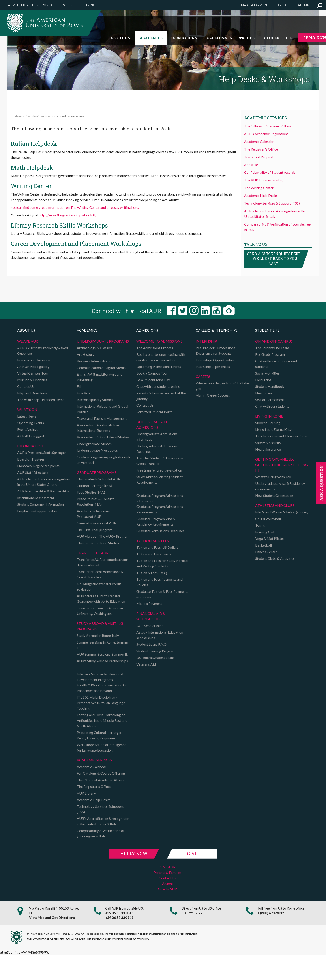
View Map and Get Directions (52, 918)
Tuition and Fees (152, 541)
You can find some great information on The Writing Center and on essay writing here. (75, 207)
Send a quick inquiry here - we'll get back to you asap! (273, 258)
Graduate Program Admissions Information (159, 498)
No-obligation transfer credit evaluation (99, 586)
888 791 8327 (191, 913)
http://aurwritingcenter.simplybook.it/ (67, 215)
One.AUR (283, 5)
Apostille (251, 164)
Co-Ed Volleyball (268, 519)
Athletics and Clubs (274, 505)
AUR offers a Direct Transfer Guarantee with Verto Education (101, 598)
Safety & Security (268, 442)
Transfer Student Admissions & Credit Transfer (159, 461)
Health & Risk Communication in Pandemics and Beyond (101, 688)
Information (30, 446)
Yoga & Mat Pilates (269, 538)
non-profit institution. (184, 933)
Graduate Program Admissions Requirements (159, 509)
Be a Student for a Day (153, 380)
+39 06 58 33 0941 (119, 913)
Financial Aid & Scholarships (150, 616)
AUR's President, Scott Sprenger (41, 452)
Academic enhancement (95, 511)
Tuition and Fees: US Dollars (157, 547)
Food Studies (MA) (91, 492)
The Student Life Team (272, 348)
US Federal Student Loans (155, 657)
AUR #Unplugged (30, 436)
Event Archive (27, 429)
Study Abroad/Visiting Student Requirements (159, 479)
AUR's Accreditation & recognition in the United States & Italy (43, 482)
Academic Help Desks (261, 195)
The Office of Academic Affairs (268, 126)
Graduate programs (96, 472)
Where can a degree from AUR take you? (222, 386)
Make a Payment (149, 603)
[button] (319, 5)
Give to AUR (167, 889)
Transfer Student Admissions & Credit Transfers (100, 574)
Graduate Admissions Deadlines (160, 531)
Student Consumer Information (40, 504)
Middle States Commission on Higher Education (136, 933)
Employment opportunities (37, 511)
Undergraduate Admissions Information (157, 436)
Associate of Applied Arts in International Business (98, 428)
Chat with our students (272, 406)
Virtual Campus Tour (32, 373)
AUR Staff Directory (32, 472)
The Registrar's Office (261, 149)
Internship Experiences (213, 366)
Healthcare (263, 393)
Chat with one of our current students (276, 364)
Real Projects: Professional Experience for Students (216, 350)
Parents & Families (168, 872)
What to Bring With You (273, 477)
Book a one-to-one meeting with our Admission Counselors (160, 357)
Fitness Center (266, 552)
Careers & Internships (231, 37)
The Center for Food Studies (98, 543)
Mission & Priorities (32, 380)
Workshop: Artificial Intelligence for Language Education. (101, 747)
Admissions (184, 37)
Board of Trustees (31, 459)
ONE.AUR (167, 867)
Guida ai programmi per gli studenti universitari (103, 459)
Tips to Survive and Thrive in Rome (281, 436)
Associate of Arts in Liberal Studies (103, 437)
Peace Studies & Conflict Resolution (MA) (95, 501)
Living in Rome (269, 416)
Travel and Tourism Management (102, 418)
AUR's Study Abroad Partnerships (102, 661)
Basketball (263, 545)
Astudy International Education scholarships (159, 635)
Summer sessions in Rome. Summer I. (103, 645)
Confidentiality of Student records (270, 172)
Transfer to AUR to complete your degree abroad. (102, 562)
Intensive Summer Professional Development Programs (100, 677)
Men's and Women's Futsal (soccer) (281, 512)
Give (192, 853)
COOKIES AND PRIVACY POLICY (130, 939)
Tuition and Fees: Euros (153, 554)
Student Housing (267, 423)
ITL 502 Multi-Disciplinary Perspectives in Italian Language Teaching (101, 702)
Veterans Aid (146, 664)
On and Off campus (274, 341)
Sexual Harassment (269, 399)
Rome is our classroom (34, 360)
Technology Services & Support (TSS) (272, 203)
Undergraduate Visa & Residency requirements (280, 486)
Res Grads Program (270, 354)
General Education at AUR (96, 523)
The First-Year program (94, 530)
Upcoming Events (30, 423)
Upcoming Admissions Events (158, 366)
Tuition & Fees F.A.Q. (151, 573)
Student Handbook (269, 386)
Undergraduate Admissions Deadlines (157, 448)
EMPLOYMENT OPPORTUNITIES (45, 939)
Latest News (26, 416)
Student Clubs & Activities (275, 558)
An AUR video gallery (33, 366)
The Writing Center (259, 188)
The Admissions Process (154, 348)
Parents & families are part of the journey (161, 396)
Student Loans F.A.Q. (151, 644)
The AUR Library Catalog (263, 180)
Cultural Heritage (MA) (94, 485)
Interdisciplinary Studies (95, 399)
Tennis (260, 525)
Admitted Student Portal (31, 5)
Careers (203, 376)
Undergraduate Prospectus (97, 450)
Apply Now (134, 853)
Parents (69, 5)
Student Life (278, 37)
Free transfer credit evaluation (159, 470)
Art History (85, 354)
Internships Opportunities (215, 360)
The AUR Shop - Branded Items (40, 399)
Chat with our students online (158, 386)
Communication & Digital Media (101, 368)
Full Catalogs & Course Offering (101, 773)
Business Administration (95, 361)
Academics (151, 37)
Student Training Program (155, 651)
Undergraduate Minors (94, 444)
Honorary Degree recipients (38, 466)
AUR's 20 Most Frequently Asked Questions (42, 350)
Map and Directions (32, 393)
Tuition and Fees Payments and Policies (159, 582)
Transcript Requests (259, 157)
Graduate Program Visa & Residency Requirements (155, 521)
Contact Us (25, 386)
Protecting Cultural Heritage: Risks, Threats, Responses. (99, 735)
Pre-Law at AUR (89, 516)
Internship (206, 341)
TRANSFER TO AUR (92, 553)
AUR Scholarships (149, 625)
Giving (89, 5)
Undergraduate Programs (103, 341)
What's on (27, 409)
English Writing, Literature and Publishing (99, 377)
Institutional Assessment (35, 498)
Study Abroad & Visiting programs (100, 626)
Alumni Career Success (213, 395)
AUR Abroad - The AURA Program (103, 536)
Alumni (304, 5)
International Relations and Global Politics (102, 409)
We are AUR (27, 341)
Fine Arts (83, 393)
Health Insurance (268, 449)
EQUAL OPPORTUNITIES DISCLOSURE (88, 939)
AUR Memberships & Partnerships (43, 491)
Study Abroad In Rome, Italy (98, 635)
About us (120, 37)
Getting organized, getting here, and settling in (281, 464)
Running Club (265, 532)
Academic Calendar (259, 141)
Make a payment (255, 5)
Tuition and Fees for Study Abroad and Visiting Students (162, 563)
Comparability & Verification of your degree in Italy (100, 833)
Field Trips (263, 380)
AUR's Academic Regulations (266, 134)
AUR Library (86, 793)
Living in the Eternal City (273, 429)
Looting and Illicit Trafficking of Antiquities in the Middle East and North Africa (102, 720)
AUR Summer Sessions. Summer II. (102, 654)
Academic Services (39, 116)
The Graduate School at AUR (98, 479)
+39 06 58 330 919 (119, 918)
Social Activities (267, 373)
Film (80, 386)
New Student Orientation (274, 495)
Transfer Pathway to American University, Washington (100, 611)
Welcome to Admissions (159, 341)
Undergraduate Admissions (152, 424)
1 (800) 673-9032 (270, 913)
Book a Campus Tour (152, 373)
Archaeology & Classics (94, 348)
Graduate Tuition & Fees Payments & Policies (162, 594)
